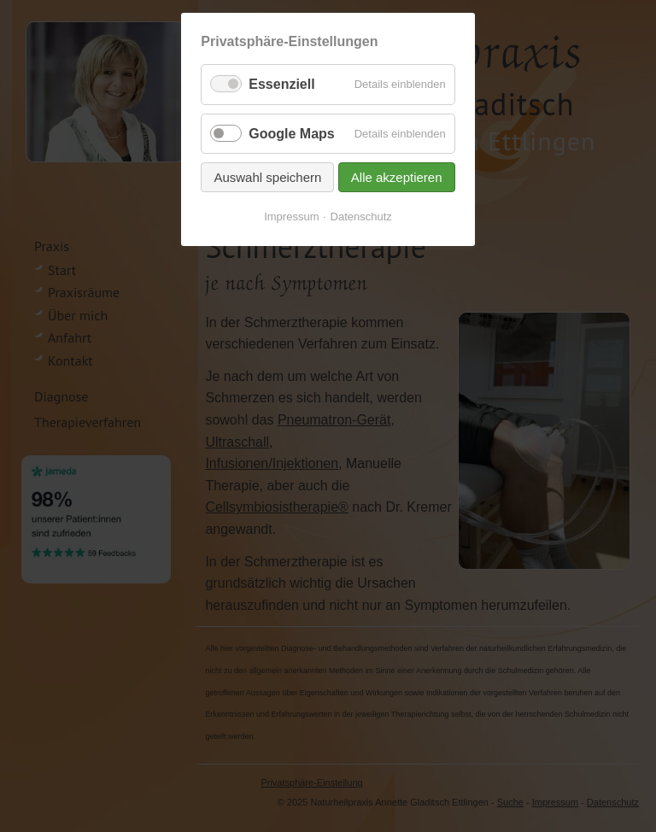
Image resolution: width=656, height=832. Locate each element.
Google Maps (291, 133)
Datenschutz (361, 216)
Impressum (291, 216)
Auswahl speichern (267, 177)
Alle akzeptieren (396, 177)
